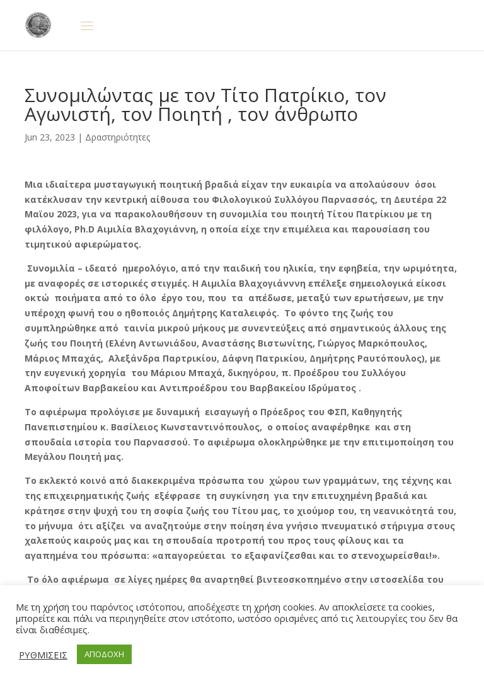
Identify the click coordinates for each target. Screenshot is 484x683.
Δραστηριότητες (117, 137)
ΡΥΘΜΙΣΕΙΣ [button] (43, 654)
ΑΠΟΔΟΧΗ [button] (104, 654)
